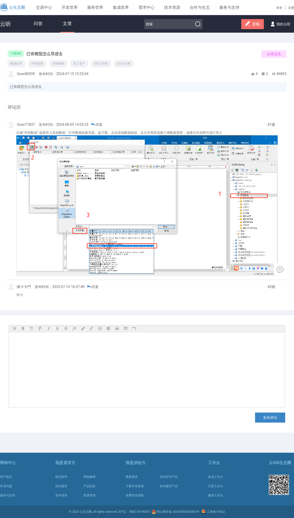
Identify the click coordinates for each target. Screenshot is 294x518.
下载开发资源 (135, 486)
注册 (291, 8)
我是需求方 (65, 462)
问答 (38, 23)
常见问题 (6, 486)
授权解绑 (89, 477)
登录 (279, 8)
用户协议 (6, 477)
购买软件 (61, 477)
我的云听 (279, 23)
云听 (5, 24)
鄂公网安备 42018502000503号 (175, 511)
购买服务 (61, 486)
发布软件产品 (169, 477)
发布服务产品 (169, 486)
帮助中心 (8, 462)
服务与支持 (7, 495)
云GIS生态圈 (280, 462)
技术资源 (172, 7)
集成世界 (121, 7)
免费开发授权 (135, 495)
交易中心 (44, 7)
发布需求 (61, 495)
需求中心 (146, 7)
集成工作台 (215, 477)
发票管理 (89, 495)
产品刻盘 (89, 486)
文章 (67, 23)
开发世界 (70, 7)
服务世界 (95, 7)
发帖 (252, 24)
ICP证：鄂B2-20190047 (134, 511)
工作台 (214, 462)
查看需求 (132, 477)
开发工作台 (215, 486)
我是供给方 (136, 462)
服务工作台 (215, 495)
